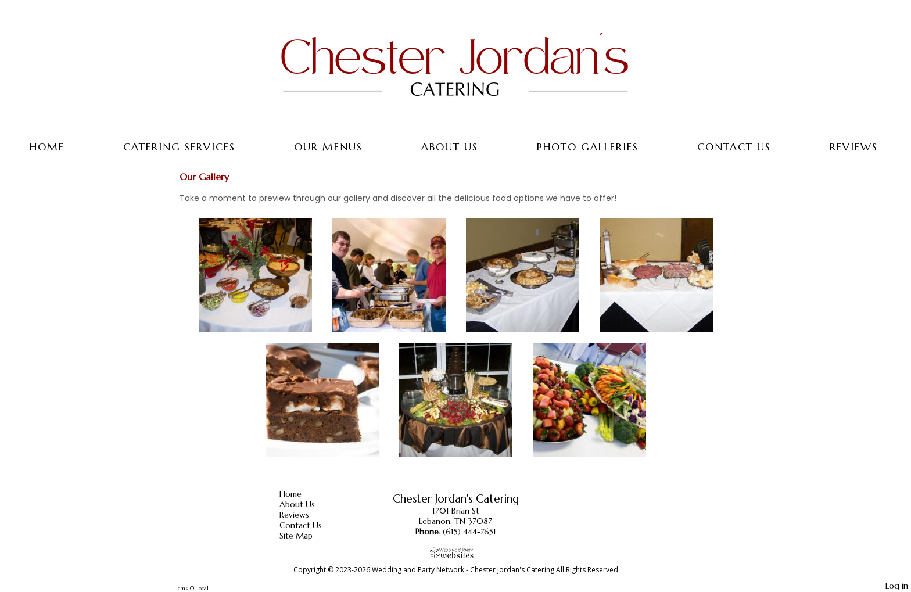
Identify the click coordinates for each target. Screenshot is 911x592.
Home (47, 147)
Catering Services (179, 147)
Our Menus (328, 147)
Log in (896, 585)
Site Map (305, 535)
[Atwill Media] (455, 553)
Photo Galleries (588, 147)
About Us (449, 147)
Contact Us (734, 147)
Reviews (854, 147)
